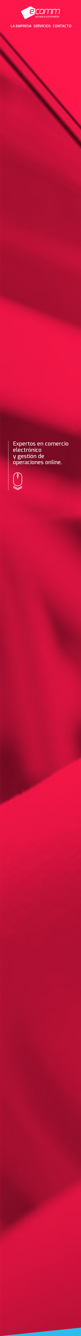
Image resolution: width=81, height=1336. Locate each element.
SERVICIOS (42, 26)
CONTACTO (62, 26)
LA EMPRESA (21, 26)
